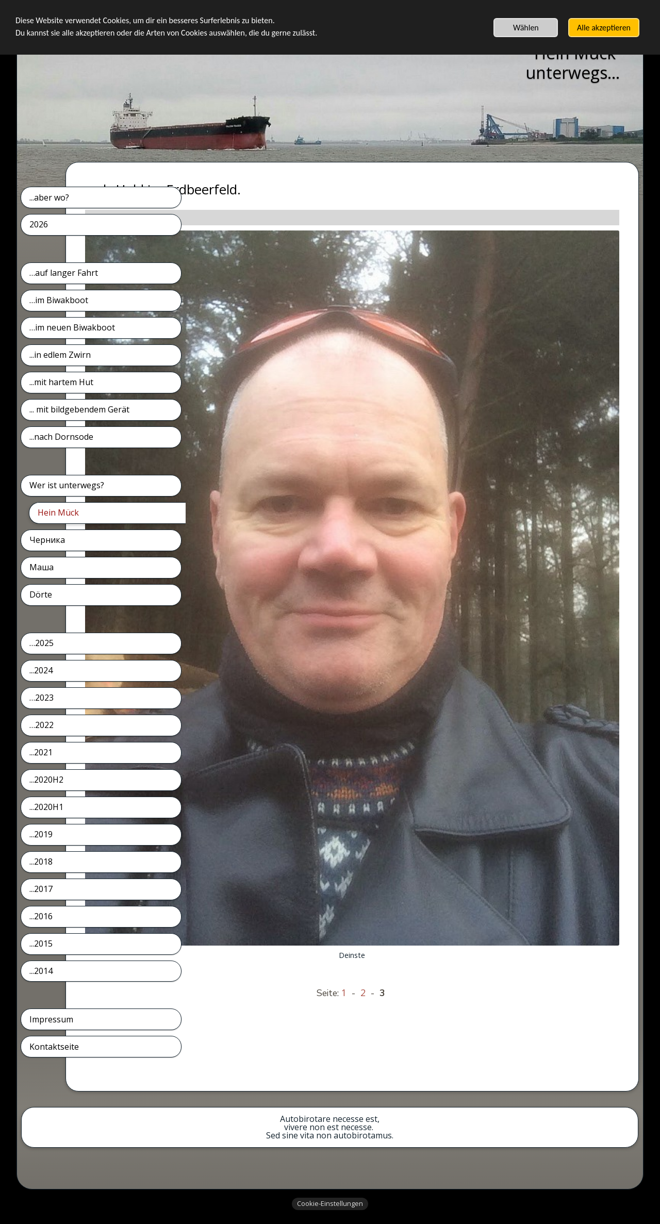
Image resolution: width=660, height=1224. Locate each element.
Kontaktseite (54, 1046)
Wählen (526, 27)
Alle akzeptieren (604, 27)
